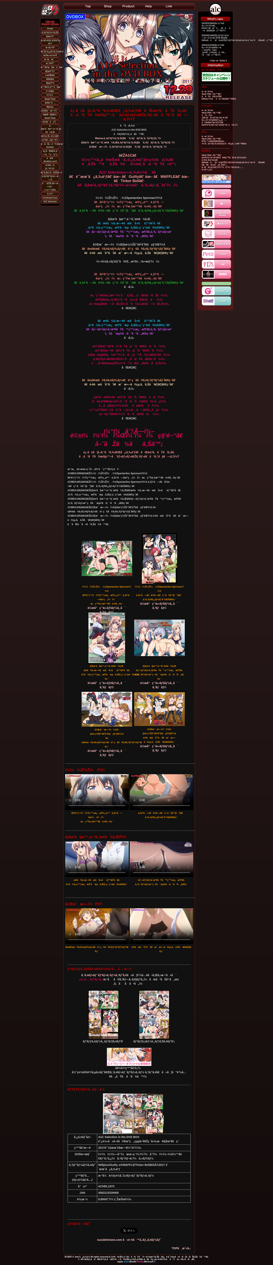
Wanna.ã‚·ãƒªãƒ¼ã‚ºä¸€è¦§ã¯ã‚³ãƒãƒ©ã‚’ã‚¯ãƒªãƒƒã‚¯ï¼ (129, 138)
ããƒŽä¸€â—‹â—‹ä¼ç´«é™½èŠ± (50, 186)
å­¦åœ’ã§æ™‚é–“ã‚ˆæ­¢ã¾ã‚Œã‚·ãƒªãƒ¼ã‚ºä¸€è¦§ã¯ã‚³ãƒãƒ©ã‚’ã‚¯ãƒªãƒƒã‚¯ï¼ (129, 142)
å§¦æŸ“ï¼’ (50, 71)
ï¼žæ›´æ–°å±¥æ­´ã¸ (219, 61)
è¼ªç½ (50, 95)
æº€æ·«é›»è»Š (50, 55)
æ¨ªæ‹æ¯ (50, 59)
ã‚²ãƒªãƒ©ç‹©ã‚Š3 (50, 32)
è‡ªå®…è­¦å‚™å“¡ (50, 140)
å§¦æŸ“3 (50, 83)
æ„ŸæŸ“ (50, 63)
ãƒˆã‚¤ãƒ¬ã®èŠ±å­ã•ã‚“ (54, 172)
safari (126, 1262)
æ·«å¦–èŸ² (50, 47)
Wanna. (50, 107)
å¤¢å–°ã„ (50, 103)
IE (155, 1262)
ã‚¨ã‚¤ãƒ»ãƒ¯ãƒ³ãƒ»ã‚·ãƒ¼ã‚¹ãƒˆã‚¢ (104, 975)
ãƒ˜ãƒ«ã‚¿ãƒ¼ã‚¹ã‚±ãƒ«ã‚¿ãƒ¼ (55, 51)
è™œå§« (50, 91)
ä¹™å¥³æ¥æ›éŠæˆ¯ (52, 67)
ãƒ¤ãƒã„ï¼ (50, 122)
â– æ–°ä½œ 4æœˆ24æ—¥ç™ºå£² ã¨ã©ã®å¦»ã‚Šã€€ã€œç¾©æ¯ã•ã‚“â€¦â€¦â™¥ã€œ (219, 95)
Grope (50, 28)
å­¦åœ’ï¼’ (50, 36)
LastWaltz (50, 75)
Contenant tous (50, 198)
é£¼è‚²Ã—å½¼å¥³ (50, 136)
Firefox (140, 1262)
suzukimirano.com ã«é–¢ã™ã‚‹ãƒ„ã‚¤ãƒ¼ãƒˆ (129, 1239)
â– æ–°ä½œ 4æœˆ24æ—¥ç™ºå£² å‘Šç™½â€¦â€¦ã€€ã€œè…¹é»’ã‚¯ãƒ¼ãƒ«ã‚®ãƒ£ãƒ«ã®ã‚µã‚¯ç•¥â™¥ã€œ (224, 140)
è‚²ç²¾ (50, 194)
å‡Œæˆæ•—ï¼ (50, 111)
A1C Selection (50, 201)
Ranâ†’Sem (50, 99)
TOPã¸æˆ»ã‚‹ (181, 1248)
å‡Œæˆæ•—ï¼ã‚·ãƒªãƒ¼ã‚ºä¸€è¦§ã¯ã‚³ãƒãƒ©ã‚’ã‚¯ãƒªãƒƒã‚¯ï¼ (129, 146)
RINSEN (50, 79)
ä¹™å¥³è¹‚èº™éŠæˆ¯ (51, 87)
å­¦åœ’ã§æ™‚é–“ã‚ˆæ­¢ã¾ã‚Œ (51, 129)
